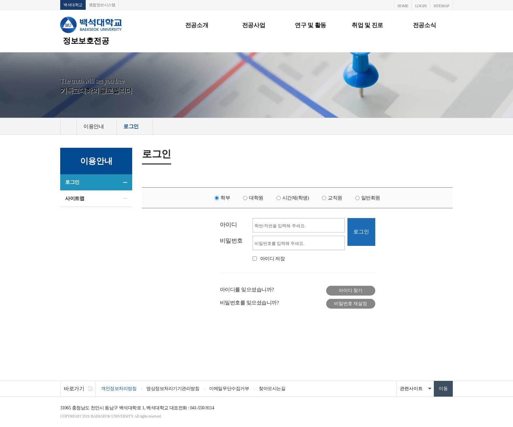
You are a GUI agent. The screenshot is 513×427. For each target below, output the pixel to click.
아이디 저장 (272, 258)
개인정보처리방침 (118, 388)
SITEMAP (441, 6)
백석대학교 (72, 5)
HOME (403, 6)
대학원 (256, 197)
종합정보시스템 (102, 5)
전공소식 (424, 25)
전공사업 (253, 25)
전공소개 (196, 25)
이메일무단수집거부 (229, 388)
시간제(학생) (295, 197)
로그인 (72, 182)
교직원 (335, 197)
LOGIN (421, 6)
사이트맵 (74, 198)
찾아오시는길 (272, 388)
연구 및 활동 (310, 25)
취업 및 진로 (367, 25)
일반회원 (370, 197)
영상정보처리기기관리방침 (172, 388)
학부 (225, 197)
